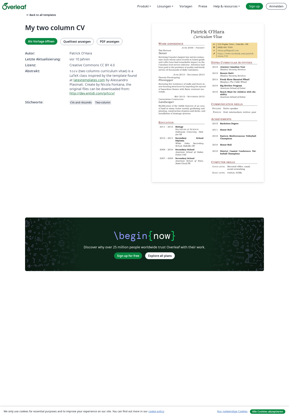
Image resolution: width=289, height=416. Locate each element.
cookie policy (156, 411)
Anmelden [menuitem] (276, 6)
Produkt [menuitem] (143, 6)
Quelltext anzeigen (77, 42)
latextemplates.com (89, 80)
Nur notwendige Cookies (232, 411)
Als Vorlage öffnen (41, 41)
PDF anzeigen (109, 42)
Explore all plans (160, 256)
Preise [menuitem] (203, 6)
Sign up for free (128, 256)
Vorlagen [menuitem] (186, 6)
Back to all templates (41, 15)
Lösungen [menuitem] (164, 6)
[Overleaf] (14, 6)
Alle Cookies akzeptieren (267, 411)
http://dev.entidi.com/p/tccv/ (92, 93)
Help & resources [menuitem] (225, 6)
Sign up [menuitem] (254, 6)
